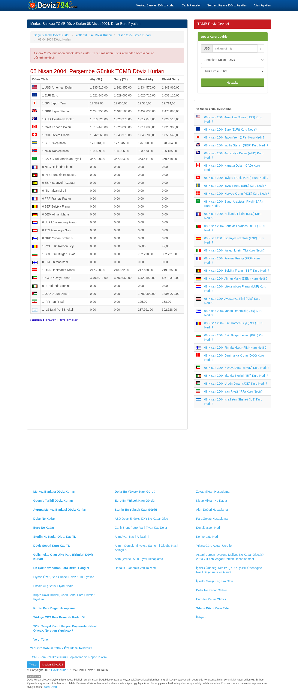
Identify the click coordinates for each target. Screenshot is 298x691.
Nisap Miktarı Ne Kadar (211, 500)
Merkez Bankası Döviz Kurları (155, 5)
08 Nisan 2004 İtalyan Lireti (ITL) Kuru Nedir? (234, 250)
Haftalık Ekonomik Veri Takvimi (135, 568)
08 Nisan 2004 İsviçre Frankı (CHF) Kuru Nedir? (236, 177)
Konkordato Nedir (208, 536)
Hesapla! (232, 82)
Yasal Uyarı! (51, 686)
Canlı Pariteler (191, 5)
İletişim (201, 617)
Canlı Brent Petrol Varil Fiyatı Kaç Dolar (141, 527)
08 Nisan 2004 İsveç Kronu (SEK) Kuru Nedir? (235, 185)
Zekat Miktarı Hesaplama (213, 491)
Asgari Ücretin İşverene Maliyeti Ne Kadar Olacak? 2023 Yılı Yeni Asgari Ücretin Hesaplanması (230, 557)
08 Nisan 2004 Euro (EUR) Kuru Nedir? (230, 129)
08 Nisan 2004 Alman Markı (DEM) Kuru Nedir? (236, 278)
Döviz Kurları (59, 670)
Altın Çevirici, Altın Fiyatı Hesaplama (139, 559)
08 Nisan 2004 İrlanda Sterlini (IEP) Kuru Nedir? (236, 375)
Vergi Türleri (41, 639)
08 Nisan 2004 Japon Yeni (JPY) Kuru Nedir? (234, 137)
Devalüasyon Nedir (209, 527)
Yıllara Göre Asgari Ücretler (214, 545)
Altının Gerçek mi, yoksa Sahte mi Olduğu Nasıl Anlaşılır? (146, 548)
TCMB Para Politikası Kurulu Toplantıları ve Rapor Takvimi (69, 657)
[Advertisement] (107, 378)
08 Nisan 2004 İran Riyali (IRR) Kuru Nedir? (233, 391)
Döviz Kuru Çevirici (214, 36)
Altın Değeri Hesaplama (212, 509)
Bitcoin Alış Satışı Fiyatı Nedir (53, 586)
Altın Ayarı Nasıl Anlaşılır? (132, 536)
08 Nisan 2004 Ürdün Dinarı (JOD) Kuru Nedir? (235, 383)
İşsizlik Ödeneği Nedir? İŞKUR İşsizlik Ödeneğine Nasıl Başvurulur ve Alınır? (229, 570)
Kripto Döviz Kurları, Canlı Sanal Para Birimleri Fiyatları (64, 597)
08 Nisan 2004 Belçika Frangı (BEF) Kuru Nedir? (236, 270)
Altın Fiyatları (262, 5)
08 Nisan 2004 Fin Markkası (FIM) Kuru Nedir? (235, 347)
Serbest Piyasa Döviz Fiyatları (227, 5)
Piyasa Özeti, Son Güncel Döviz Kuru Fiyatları (64, 577)
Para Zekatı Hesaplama (212, 518)
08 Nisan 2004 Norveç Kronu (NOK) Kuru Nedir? (236, 193)
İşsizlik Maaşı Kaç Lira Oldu (214, 581)
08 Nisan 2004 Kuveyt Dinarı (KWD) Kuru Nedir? (236, 367)
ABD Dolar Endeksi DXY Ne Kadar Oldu (141, 518)
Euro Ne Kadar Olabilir (211, 599)
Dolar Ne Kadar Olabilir (211, 590)
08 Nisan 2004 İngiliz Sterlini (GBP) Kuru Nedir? (236, 145)
